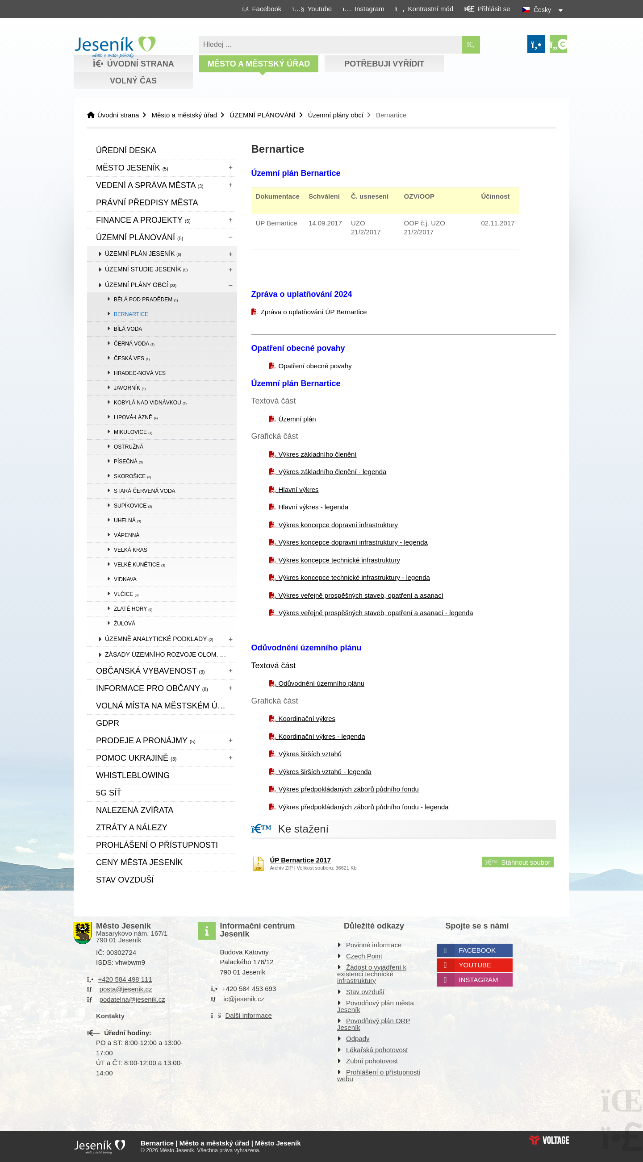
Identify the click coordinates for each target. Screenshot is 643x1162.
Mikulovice (133, 432)
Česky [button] (542, 9)
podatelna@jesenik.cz (132, 999)
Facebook (477, 950)
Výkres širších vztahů (310, 754)
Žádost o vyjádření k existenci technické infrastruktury (371, 973)
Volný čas (133, 80)
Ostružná (128, 447)
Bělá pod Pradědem (146, 299)
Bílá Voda (128, 329)
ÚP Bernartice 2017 (300, 860)
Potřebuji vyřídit (384, 63)
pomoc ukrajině (136, 758)
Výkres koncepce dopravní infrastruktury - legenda (353, 542)
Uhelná (127, 520)
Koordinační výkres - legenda (322, 736)
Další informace (248, 1015)
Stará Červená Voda (144, 491)
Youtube (475, 965)
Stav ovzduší (125, 879)
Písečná (128, 461)
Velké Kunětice (139, 565)
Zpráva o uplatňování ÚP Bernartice (314, 312)
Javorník (130, 388)
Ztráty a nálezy (131, 827)
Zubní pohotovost (372, 1061)
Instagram (478, 979)
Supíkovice (133, 506)
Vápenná (126, 535)
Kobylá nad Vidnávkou (150, 403)
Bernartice (131, 314)
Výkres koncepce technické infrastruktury (340, 560)
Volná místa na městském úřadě (166, 705)
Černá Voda (134, 344)
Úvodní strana (115, 47)
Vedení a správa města (150, 185)
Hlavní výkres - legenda (314, 507)
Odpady (358, 1038)
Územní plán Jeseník (143, 253)
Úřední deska (126, 150)
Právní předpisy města (147, 202)
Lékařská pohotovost (377, 1050)
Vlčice (126, 594)
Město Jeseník (132, 167)
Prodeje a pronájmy (146, 740)
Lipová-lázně (136, 417)
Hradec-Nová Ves (140, 373)
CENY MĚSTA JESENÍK (139, 862)
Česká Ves (132, 358)
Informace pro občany (152, 688)
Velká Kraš (130, 550)
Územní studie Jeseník (146, 269)
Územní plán (297, 419)
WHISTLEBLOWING (133, 775)
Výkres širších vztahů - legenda (325, 771)
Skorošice (132, 476)
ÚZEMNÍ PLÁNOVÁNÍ (263, 115)
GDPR (107, 723)
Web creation (549, 1140)
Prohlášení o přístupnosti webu (378, 1075)
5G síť (108, 792)
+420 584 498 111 (125, 979)
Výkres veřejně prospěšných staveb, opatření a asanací (361, 595)
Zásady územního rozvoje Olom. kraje (171, 654)
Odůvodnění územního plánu (322, 683)
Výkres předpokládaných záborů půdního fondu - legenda (364, 807)
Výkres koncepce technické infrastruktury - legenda (354, 577)
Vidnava (125, 579)
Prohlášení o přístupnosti (157, 845)
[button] (424, 8)
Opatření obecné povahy (315, 366)
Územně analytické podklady (159, 638)
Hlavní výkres (299, 489)
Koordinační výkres (307, 718)
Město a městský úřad (259, 63)
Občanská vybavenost (150, 670)
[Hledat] (471, 45)
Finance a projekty (143, 220)
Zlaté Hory (133, 609)
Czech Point (364, 956)
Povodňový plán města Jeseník (375, 1006)
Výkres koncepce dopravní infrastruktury (338, 525)
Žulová (124, 624)
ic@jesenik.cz (243, 999)
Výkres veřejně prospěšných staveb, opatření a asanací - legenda (376, 612)
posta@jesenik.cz (126, 989)
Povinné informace (373, 945)
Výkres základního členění (318, 454)
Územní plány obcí (335, 115)
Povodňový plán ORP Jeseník (373, 1024)
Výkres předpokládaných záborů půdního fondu (349, 789)
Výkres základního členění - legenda (333, 471)
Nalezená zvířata (134, 810)
